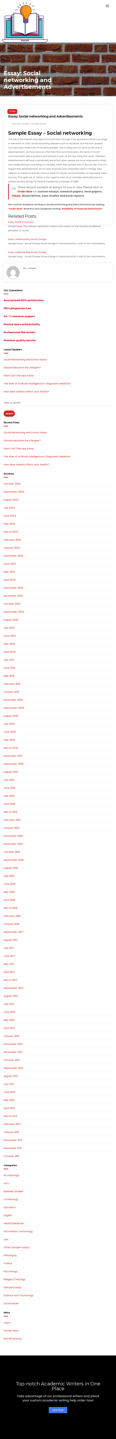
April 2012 (9, 1108)
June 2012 (9, 1092)
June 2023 (10, 564)
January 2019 (11, 828)
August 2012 (11, 1076)
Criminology (11, 1199)
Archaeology (11, 1175)
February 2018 (12, 916)
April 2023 (10, 580)
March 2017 (10, 980)
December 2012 (13, 1044)
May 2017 (9, 964)
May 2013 (9, 1020)
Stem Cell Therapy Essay (19, 375)
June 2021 (9, 668)
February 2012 (12, 1124)
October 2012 (12, 1060)
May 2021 (9, 676)
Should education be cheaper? (22, 367)
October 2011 (11, 1156)
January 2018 (11, 924)
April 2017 (9, 972)
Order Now (25, 191)
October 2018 (12, 852)
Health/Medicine (14, 1223)
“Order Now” (15, 208)
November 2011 (13, 1148)
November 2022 (13, 596)
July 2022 (9, 628)
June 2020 (10, 732)
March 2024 (11, 531)
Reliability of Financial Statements (82, 208)
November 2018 (13, 844)
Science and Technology (18, 1295)
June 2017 (9, 956)
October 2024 (12, 483)
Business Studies (20, 123)
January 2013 (11, 1036)
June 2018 (9, 884)
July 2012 (9, 1084)
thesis (16, 196)
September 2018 (14, 860)
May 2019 (9, 796)
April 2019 (9, 804)
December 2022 (13, 588)
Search (9, 413)
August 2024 (11, 499)
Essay (20, 226)
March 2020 (11, 748)
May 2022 (9, 644)
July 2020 (9, 724)
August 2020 (11, 716)
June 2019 (9, 788)
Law (6, 1239)
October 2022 (12, 604)
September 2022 (14, 612)
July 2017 (9, 948)
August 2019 (11, 772)
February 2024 (12, 539)
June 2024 (10, 515)
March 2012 (10, 1116)
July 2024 (9, 507)
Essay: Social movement (21, 222)
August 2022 (11, 620)
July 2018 (9, 876)
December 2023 (13, 556)
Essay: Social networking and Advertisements (45, 116)
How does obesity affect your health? (26, 391)
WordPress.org (13, 1338)
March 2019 (10, 812)
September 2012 (13, 1068)
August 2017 (11, 940)
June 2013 (9, 1012)
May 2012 (9, 1100)
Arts (6, 1183)
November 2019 (13, 756)
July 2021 (9, 660)
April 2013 (9, 1028)
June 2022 (10, 636)
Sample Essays (38, 123)
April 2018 (9, 900)
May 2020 (9, 740)
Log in (7, 1322)
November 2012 (13, 1052)
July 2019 (9, 780)
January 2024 (12, 547)
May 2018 (9, 892)
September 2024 (14, 491)
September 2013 (13, 988)
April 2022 (10, 652)
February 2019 (12, 820)
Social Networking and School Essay (25, 359)
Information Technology (18, 1231)
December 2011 (13, 1140)
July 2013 (9, 1004)
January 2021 (11, 692)
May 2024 (9, 523)
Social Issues (11, 1303)
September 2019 (13, 764)
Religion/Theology (14, 1279)
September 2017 (14, 932)
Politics (8, 1263)
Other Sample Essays (16, 1247)
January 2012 (11, 1132)
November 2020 (13, 700)
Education (10, 1207)
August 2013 (11, 996)
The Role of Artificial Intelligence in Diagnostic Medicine (37, 383)
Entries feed (11, 1330)
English (8, 1215)
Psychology (11, 1271)
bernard (32, 268)
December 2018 (13, 836)
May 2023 (9, 572)
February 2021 (12, 684)
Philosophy (10, 1255)
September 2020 (14, 708)
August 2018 (11, 868)
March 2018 (10, 908)
